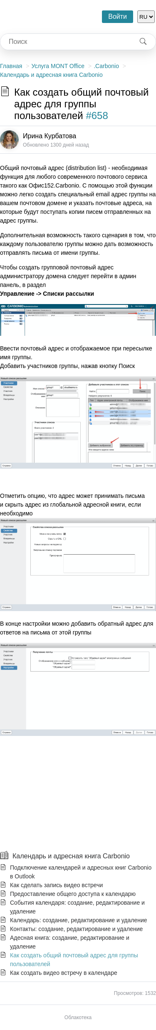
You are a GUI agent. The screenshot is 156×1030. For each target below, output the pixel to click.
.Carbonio (106, 66)
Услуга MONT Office (57, 66)
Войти (117, 16)
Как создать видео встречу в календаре (63, 972)
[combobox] (65, 42)
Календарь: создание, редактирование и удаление (78, 920)
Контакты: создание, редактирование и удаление (76, 929)
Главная (11, 66)
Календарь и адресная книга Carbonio (51, 74)
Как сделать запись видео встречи (56, 885)
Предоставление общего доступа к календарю (73, 893)
